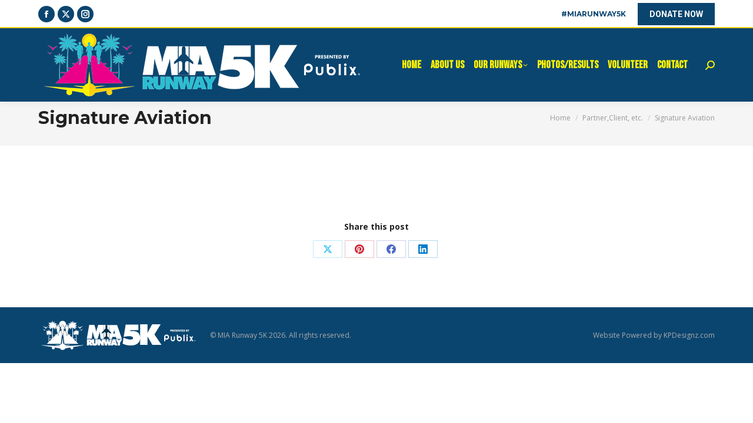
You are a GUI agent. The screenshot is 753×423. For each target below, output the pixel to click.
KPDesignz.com (689, 335)
